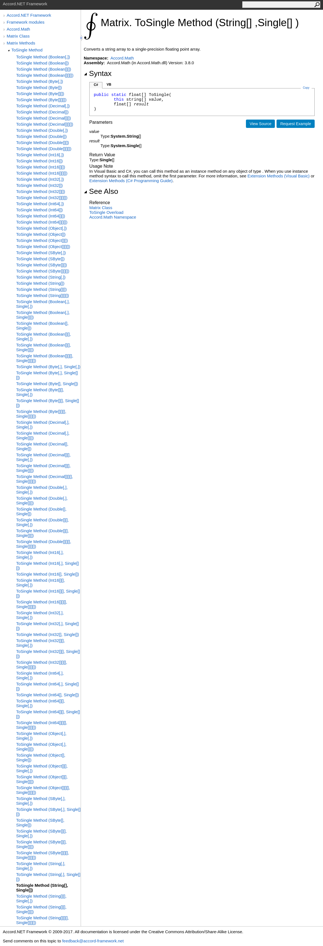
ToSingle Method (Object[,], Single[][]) (41, 746)
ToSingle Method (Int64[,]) (40, 203)
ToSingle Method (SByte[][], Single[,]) (41, 833)
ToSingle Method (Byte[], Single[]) (47, 383)
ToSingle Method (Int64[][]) (40, 216)
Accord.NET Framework (29, 15)
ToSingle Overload (106, 212)
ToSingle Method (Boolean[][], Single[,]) (43, 336)
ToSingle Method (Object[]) (41, 234)
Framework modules (26, 22)
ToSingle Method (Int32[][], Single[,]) (40, 643)
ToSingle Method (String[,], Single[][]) (48, 876)
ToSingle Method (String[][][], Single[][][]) (42, 920)
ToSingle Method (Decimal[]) (42, 112)
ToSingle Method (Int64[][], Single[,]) (40, 703)
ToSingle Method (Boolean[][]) (43, 69)
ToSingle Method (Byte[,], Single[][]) (47, 375)
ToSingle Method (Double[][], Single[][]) (42, 533)
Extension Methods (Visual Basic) (279, 176)
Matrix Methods (21, 43)
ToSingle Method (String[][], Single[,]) (41, 898)
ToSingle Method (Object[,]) (41, 228)
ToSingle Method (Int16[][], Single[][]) (48, 593)
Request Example (295, 124)
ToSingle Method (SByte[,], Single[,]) (41, 801)
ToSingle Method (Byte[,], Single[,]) (48, 366)
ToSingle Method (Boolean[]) (42, 63)
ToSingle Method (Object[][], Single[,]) (42, 768)
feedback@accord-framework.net (93, 940)
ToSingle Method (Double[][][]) (43, 148)
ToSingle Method (27, 50)
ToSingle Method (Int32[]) (39, 185)
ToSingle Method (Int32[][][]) (41, 197)
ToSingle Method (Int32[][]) (40, 191)
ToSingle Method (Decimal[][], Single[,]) (43, 457)
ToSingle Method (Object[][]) (42, 240)
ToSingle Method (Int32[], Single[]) (47, 634)
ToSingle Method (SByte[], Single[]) (40, 822)
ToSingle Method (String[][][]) (42, 295)
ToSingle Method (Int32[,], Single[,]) (40, 615)
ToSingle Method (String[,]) (41, 277)
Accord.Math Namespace (112, 217)
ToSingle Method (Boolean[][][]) (44, 75)
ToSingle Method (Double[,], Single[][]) (42, 500)
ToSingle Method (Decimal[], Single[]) (42, 446)
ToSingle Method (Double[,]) (42, 130)
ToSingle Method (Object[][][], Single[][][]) (43, 790)
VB (109, 84)
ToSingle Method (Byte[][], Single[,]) (40, 392)
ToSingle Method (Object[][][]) (43, 246)
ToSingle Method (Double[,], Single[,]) (42, 489)
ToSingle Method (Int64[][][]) (41, 222)
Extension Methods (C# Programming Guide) (130, 180)
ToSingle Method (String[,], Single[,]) (40, 866)
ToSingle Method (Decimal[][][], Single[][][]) (44, 479)
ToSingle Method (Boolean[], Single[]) (42, 325)
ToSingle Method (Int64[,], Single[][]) (47, 686)
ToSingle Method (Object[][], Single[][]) (42, 779)
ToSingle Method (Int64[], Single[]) (47, 694)
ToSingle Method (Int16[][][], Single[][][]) (41, 604)
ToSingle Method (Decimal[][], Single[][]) (43, 468)
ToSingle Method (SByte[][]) (41, 264)
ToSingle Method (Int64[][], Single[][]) (48, 714)
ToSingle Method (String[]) (40, 283)
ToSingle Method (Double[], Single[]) (41, 511)
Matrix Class (18, 36)
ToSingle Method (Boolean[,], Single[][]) (43, 315)
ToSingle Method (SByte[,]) (41, 252)
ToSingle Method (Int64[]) (39, 209)
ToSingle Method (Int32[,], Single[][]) (47, 626)
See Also (101, 191)
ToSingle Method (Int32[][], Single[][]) (48, 653)
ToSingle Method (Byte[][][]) (41, 99)
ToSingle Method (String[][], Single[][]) (41, 909)
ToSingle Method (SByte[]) (40, 258)
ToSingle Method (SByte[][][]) (42, 271)
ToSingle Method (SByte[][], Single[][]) (41, 844)
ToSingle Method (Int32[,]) (40, 179)
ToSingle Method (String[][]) (41, 289)
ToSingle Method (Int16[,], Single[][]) (47, 565)
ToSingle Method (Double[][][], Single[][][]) (43, 544)
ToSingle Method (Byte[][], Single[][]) (47, 403)
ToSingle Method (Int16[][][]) (41, 173)
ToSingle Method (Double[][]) (42, 142)
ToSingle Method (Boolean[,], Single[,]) (43, 304)
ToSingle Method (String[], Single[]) (42, 887)
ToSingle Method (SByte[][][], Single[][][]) (42, 855)
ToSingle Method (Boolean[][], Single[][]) (43, 347)
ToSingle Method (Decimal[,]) (43, 105)
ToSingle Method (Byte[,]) (39, 81)
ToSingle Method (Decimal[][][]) (44, 124)
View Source (260, 124)
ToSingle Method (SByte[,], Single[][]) (48, 811)
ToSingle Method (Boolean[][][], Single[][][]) (44, 358)
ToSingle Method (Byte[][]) (40, 93)
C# (96, 85)
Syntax (98, 73)
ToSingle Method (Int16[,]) (40, 154)
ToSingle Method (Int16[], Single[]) (47, 574)
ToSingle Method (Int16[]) (39, 161)
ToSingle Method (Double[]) (41, 136)
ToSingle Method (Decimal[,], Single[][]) (43, 435)
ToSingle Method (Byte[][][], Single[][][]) (41, 413)
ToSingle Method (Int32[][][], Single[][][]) (41, 664)
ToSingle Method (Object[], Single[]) (40, 757)
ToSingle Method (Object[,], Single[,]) (41, 736)
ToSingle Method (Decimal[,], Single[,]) (43, 424)
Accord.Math (18, 29)
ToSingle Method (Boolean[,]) (43, 57)
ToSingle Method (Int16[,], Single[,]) (40, 554)
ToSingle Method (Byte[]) (39, 87)
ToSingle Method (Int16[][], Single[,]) (40, 582)
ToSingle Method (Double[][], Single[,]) (42, 522)
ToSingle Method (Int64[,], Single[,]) (40, 675)
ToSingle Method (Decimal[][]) (43, 118)
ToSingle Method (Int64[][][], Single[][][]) (41, 725)
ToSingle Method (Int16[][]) (40, 167)
